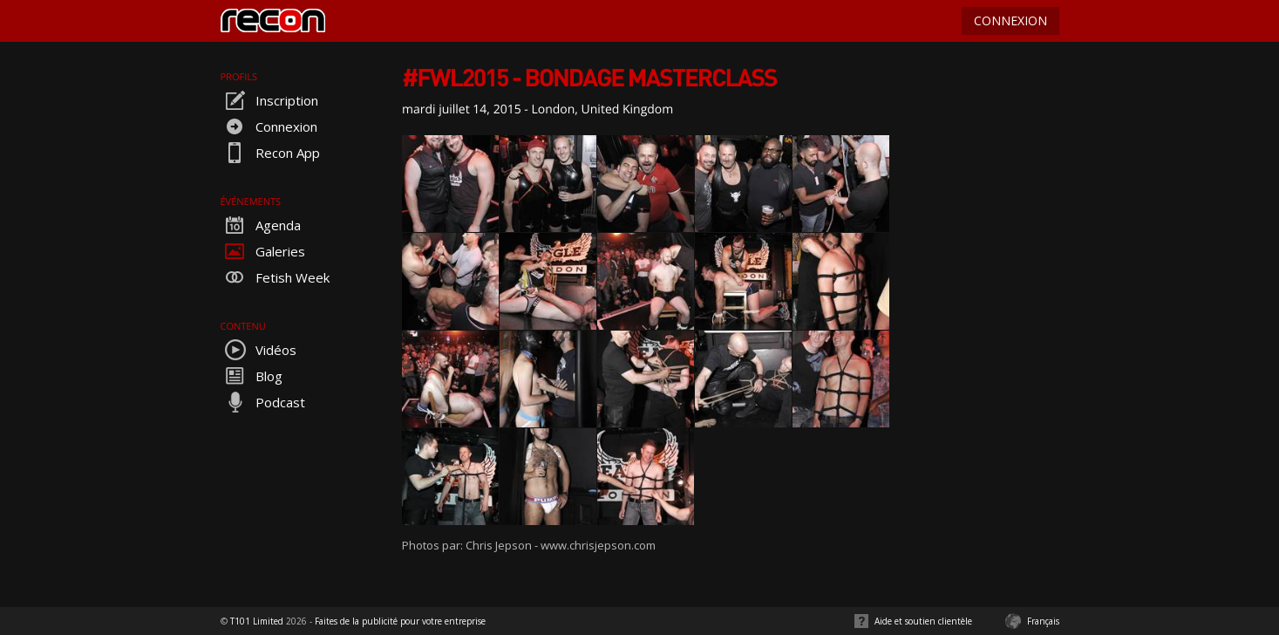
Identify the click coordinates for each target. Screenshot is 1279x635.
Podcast (263, 402)
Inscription (269, 100)
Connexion (269, 126)
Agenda (261, 225)
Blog (251, 376)
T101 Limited (256, 621)
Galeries (263, 251)
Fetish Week (275, 277)
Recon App (270, 153)
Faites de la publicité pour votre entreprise (400, 621)
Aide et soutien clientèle (923, 621)
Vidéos (258, 350)
